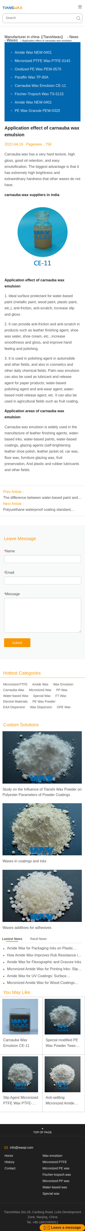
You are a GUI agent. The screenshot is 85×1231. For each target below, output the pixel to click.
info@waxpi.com (21, 1147)
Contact (10, 1168)
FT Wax (60, 696)
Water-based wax (55, 1187)
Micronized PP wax (56, 1181)
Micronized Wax (40, 690)
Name (10, 551)
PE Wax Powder (43, 701)
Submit (17, 643)
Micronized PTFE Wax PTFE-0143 (42, 61)
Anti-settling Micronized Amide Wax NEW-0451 (60, 1101)
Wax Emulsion (63, 684)
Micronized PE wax (56, 1168)
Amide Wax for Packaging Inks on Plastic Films (40, 948)
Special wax (51, 1193)
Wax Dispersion (41, 707)
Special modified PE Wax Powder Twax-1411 (62, 1043)
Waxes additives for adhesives (26, 928)
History (10, 1162)
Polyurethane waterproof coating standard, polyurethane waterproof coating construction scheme (39, 510)
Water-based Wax (15, 696)
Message (12, 594)
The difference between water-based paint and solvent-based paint (40, 498)
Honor (9, 1155)
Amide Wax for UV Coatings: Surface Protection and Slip (37, 976)
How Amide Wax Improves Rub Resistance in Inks (43, 955)
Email (9, 572)
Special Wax (42, 696)
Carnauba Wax (13, 690)
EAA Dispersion (14, 707)
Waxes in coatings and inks (24, 861)
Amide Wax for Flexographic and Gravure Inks (44, 962)
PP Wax (62, 690)
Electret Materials (15, 701)
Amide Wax (40, 684)
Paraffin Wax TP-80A (32, 77)
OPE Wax (64, 707)
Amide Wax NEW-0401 (33, 52)
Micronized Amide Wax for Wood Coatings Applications (41, 983)
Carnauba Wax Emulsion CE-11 (40, 86)
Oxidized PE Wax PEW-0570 (38, 69)
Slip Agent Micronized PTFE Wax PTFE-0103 (20, 1101)
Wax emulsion (52, 1155)
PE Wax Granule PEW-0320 (37, 111)
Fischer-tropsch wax (57, 1174)
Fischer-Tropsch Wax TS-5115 (39, 94)
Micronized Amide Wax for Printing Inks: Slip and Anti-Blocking (42, 969)
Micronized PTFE (15, 684)
